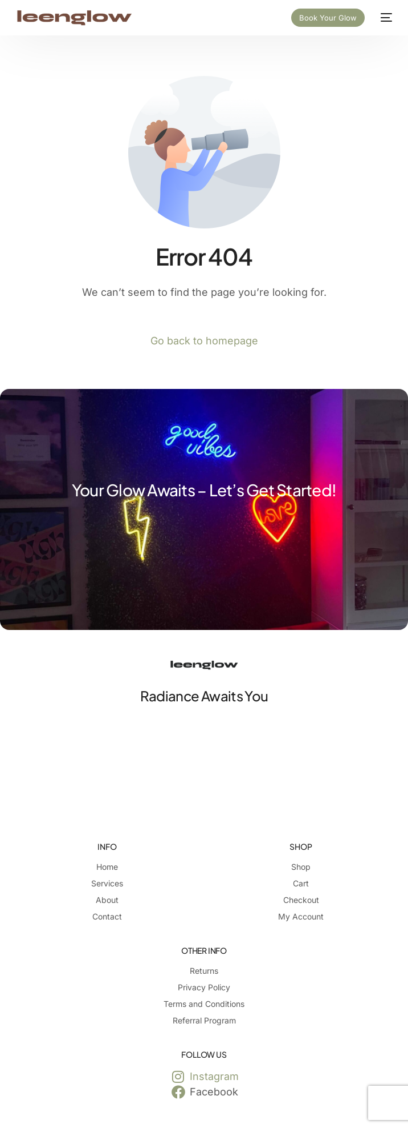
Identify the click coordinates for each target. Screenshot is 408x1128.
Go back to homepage (204, 341)
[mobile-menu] (384, 18)
